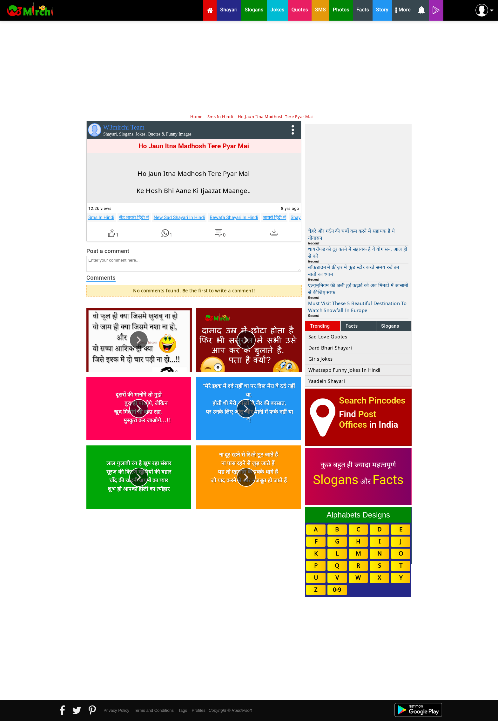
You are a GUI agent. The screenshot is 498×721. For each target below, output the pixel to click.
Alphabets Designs (358, 515)
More (403, 10)
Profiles (198, 710)
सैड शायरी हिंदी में (134, 217)
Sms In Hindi (101, 217)
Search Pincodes (372, 400)
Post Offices (357, 419)
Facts (352, 326)
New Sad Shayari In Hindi (179, 217)
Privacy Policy (116, 710)
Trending (320, 326)
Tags (182, 710)
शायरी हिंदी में (274, 217)
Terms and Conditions (154, 710)
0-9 (337, 589)
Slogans (390, 326)
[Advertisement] (249, 66)
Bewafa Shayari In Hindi (234, 217)
